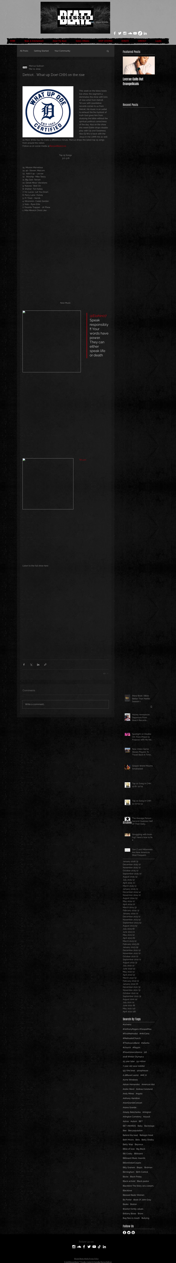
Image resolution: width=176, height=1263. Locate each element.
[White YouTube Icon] (135, 33)
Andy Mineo (128, 1093)
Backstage (149, 1126)
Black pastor (143, 1181)
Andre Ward (128, 1089)
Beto (137, 1140)
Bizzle (125, 1176)
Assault (146, 1116)
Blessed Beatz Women (133, 1195)
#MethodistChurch (132, 1038)
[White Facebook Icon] (114, 33)
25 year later (129, 1061)
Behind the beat (130, 1135)
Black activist (129, 1181)
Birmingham (128, 1172)
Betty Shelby (148, 1140)
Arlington (146, 1112)
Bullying (145, 1218)
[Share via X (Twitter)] (31, 664)
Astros (126, 1121)
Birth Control (142, 1172)
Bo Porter (127, 1199)
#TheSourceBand (131, 1043)
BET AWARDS (129, 1126)
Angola (139, 1093)
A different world (131, 1075)
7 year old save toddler (134, 1066)
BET (141, 1121)
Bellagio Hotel (146, 1135)
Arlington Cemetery (132, 1116)
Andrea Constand (144, 1089)
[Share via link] (45, 664)
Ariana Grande (129, 1107)
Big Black (140, 1149)
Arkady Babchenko (132, 1112)
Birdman (148, 1167)
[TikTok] (140, 33)
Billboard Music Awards (134, 1158)
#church (127, 1047)
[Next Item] (150, 65)
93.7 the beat (129, 1070)
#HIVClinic (145, 1033)
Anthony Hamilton (131, 1098)
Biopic (140, 1167)
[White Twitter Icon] (120, 33)
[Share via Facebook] (24, 664)
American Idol (148, 1084)
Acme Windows (130, 1080)
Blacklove (127, 1190)
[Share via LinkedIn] (38, 664)
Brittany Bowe (129, 1213)
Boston (133, 1204)
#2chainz (127, 1024)
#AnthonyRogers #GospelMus (137, 1029)
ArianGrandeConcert (132, 1103)
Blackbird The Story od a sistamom (139, 1186)
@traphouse (142, 1070)
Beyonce (139, 1144)
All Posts (24, 51)
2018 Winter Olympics (133, 1056)
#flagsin (136, 1047)
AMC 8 (143, 1075)
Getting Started (41, 51)
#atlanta (145, 1043)
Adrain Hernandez (131, 1084)
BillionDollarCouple (132, 1163)
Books (125, 1204)
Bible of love (129, 1149)
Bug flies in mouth (131, 1218)
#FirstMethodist (130, 1033)
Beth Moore (128, 1140)
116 (145, 1052)
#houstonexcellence (132, 1052)
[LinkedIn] (145, 33)
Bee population (135, 1130)
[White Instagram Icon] (125, 33)
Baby (140, 1126)
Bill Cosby (127, 1153)
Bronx (140, 1213)
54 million (141, 1061)
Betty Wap (128, 1144)
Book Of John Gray (142, 1199)
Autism (134, 1121)
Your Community (62, 51)
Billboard (138, 1153)
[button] (107, 51)
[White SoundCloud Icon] (130, 33)
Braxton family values (133, 1209)
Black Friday (136, 1176)
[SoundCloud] (79, 1246)
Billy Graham (129, 1167)
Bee (124, 1130)
